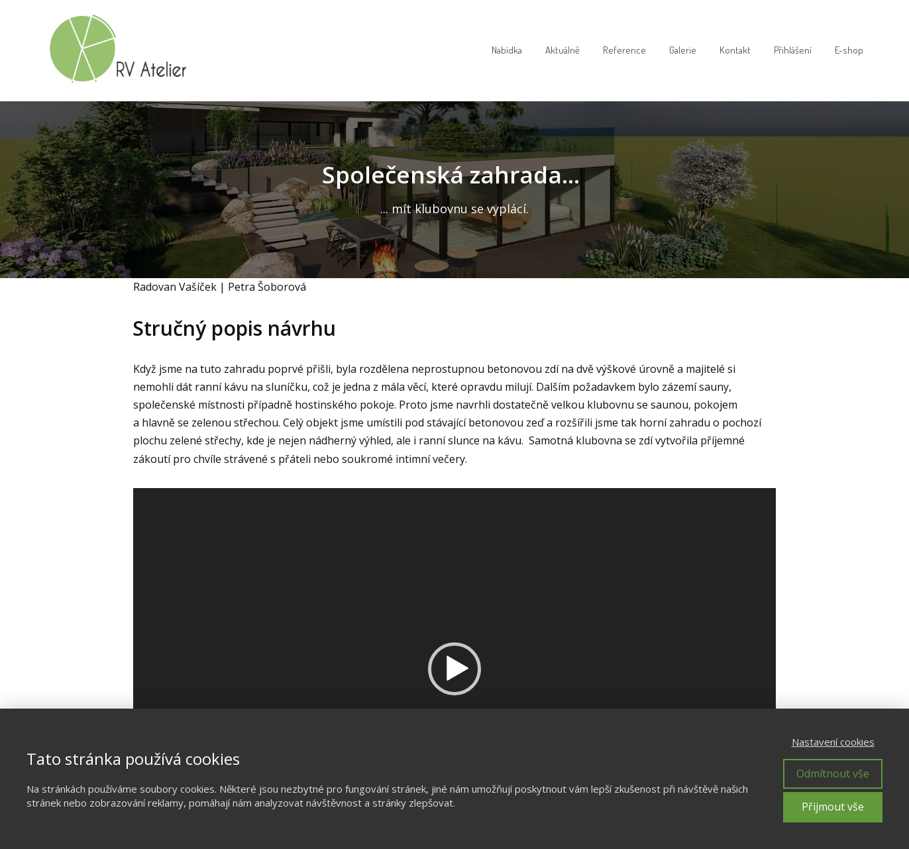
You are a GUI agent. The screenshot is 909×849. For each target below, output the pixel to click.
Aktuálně (562, 50)
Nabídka (507, 50)
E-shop (849, 50)
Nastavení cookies (833, 741)
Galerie (682, 50)
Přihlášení (793, 50)
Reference (624, 50)
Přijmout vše (833, 806)
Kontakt (735, 50)
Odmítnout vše (832, 773)
